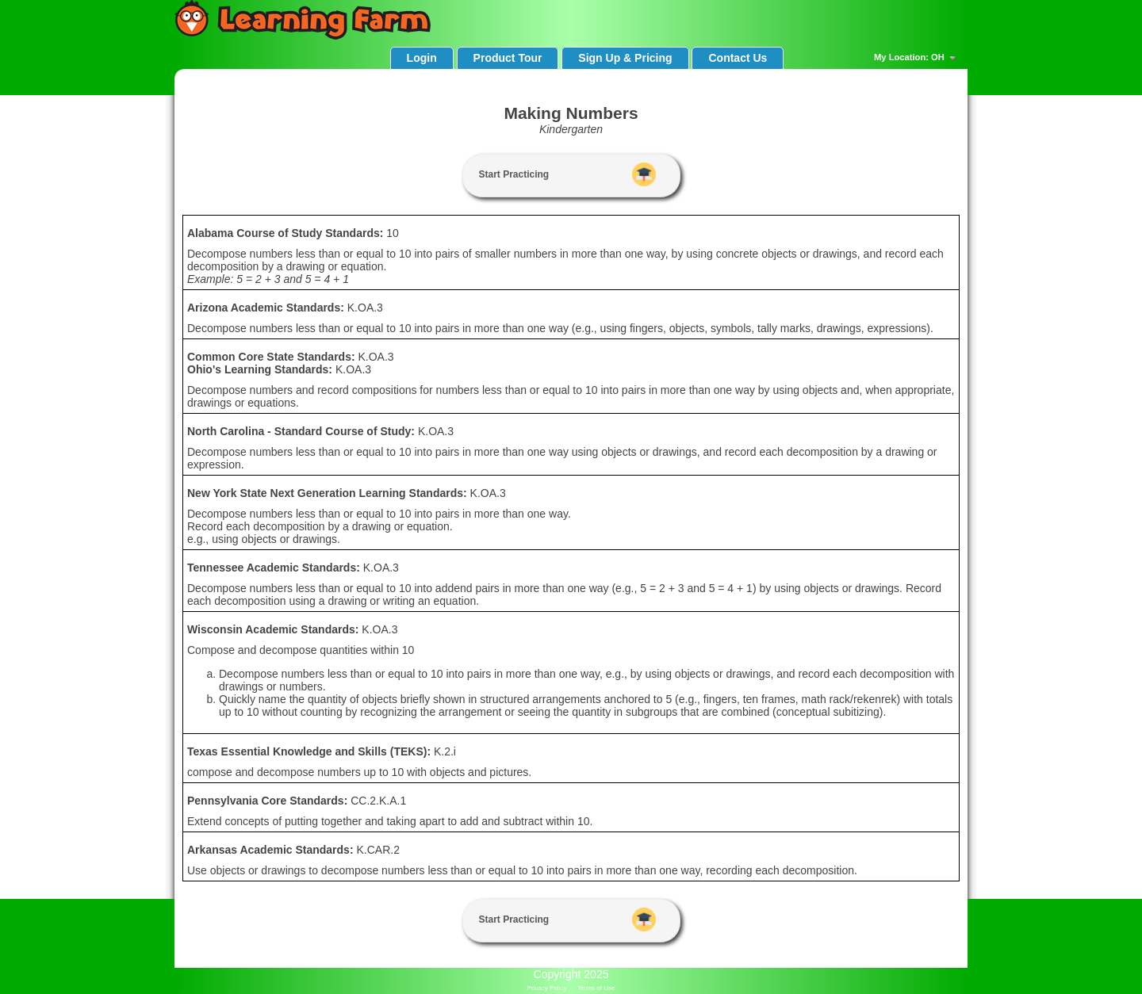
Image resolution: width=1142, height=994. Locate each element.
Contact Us (737, 58)
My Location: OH (917, 58)
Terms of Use (596, 988)
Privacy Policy (547, 988)
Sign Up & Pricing (625, 58)
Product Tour (507, 58)
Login (422, 58)
